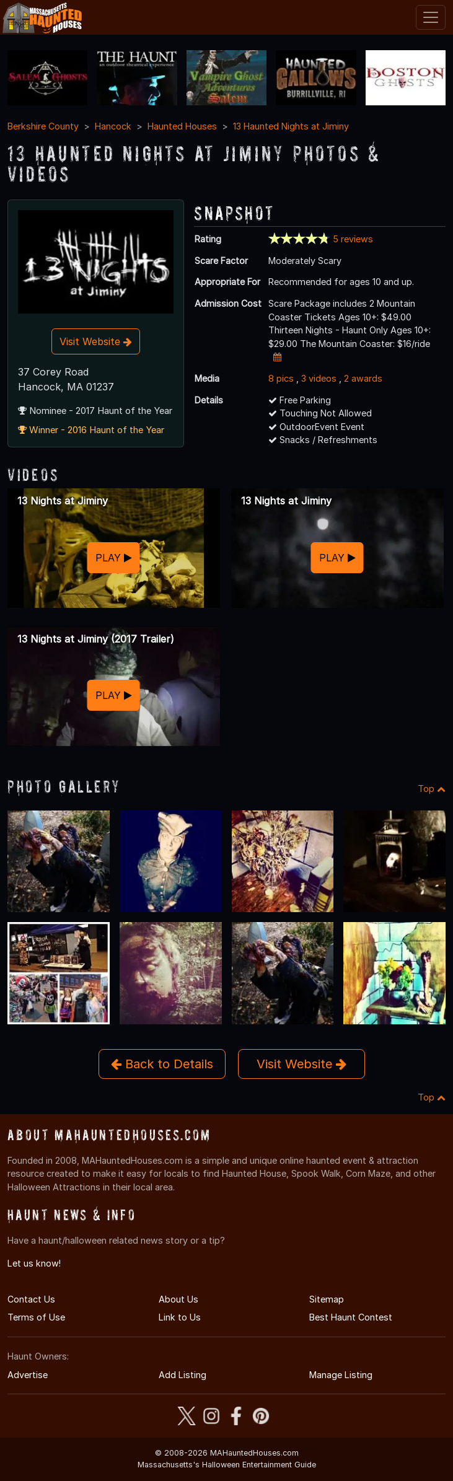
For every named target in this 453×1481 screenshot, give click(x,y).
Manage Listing (340, 1374)
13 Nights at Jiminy (62, 500)
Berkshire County (43, 126)
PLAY (113, 558)
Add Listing (182, 1374)
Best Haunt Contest (350, 1317)
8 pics (281, 378)
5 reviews (353, 239)
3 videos (318, 378)
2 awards (363, 378)
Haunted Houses (182, 126)
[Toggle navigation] (431, 17)
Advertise (27, 1374)
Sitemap (326, 1299)
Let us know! (34, 1263)
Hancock (113, 126)
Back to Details (162, 1064)
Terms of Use (36, 1317)
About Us (178, 1299)
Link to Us (180, 1317)
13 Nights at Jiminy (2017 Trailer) (95, 639)
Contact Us (31, 1299)
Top (432, 788)
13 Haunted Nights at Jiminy (291, 126)
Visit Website (95, 341)
